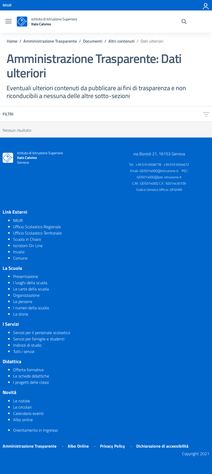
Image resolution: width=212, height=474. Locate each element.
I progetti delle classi (31, 382)
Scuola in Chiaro (27, 239)
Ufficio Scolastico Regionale (37, 227)
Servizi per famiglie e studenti (38, 339)
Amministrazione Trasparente (29, 446)
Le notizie (21, 401)
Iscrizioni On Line (28, 245)
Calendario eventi (28, 413)
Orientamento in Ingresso (35, 430)
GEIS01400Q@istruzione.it (159, 170)
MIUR (18, 220)
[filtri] (206, 114)
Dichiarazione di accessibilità (162, 446)
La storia (20, 314)
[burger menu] (8, 22)
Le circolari (22, 407)
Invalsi (18, 252)
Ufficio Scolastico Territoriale (37, 233)
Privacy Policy (112, 446)
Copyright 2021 (195, 453)
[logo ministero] (22, 21)
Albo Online (78, 446)
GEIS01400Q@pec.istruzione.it (159, 177)
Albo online (23, 419)
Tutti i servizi (23, 351)
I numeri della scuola (31, 308)
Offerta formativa (28, 370)
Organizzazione (26, 295)
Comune (20, 258)
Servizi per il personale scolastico (41, 332)
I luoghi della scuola (30, 282)
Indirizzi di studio (27, 345)
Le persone (22, 301)
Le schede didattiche (31, 376)
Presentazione (25, 276)
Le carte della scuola (31, 289)
